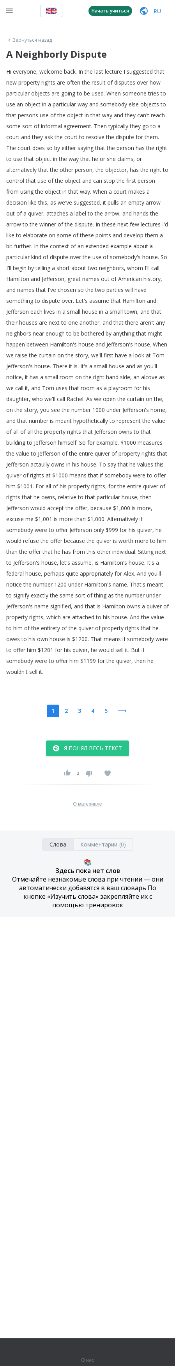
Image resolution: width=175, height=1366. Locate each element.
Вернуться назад (29, 40)
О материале (87, 804)
